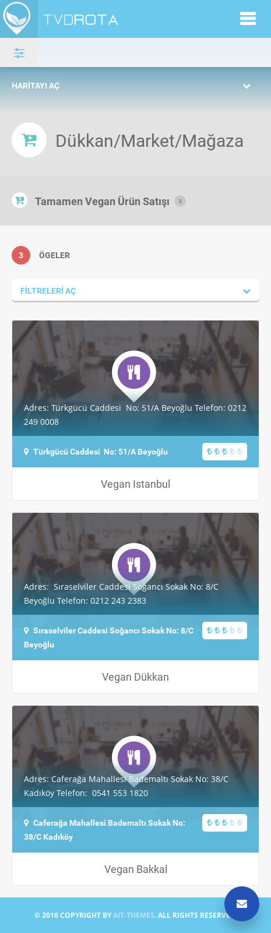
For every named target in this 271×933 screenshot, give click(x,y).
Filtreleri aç (48, 290)
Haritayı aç (35, 85)
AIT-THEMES (133, 915)
